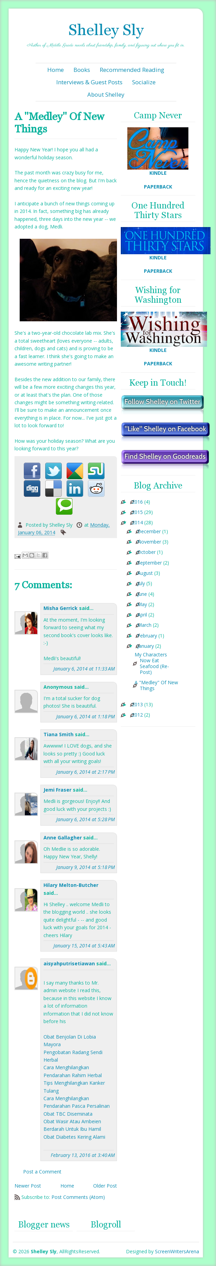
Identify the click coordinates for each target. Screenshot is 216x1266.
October (146, 552)
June (142, 594)
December (149, 532)
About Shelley (105, 94)
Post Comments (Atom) (78, 1197)
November (149, 542)
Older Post (105, 1185)
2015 (137, 512)
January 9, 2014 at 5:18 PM (85, 867)
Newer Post (27, 1185)
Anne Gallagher (62, 837)
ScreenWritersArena (177, 1251)
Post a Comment (42, 1171)
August (145, 573)
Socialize (144, 82)
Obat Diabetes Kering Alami (74, 1137)
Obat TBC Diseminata (67, 1114)
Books (81, 70)
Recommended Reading (132, 70)
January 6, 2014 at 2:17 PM (85, 772)
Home (55, 70)
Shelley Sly (106, 30)
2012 (137, 715)
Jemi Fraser (57, 789)
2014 (137, 523)
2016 (137, 502)
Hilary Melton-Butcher (70, 885)
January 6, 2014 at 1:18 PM (85, 716)
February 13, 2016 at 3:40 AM (83, 1155)
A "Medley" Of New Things (156, 685)
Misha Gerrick (60, 608)
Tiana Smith (58, 734)
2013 (137, 705)
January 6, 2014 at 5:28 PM (85, 819)
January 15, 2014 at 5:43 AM (84, 945)
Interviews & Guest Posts (89, 82)
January (145, 646)
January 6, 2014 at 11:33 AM (84, 668)
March (144, 625)
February (147, 636)
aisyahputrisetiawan (69, 963)
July (141, 584)
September (149, 563)
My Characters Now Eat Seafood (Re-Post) (152, 663)
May (142, 605)
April (142, 615)
